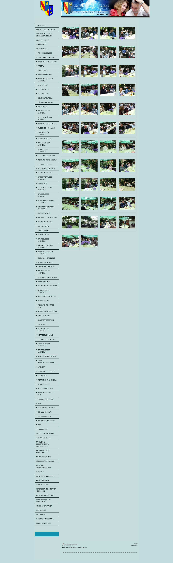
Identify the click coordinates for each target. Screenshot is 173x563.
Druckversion (67, 544)
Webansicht (134, 545)
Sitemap (75, 544)
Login (135, 543)
